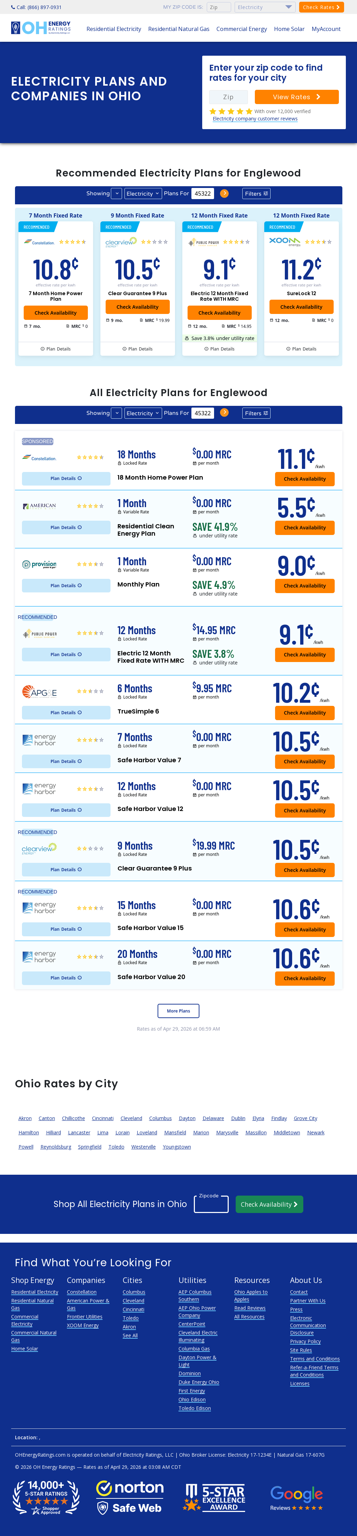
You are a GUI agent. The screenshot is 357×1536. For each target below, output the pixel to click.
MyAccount (326, 29)
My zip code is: (183, 7)
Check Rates (321, 7)
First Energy (191, 1390)
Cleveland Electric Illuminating (198, 1336)
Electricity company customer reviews (255, 118)
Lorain (122, 1132)
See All (130, 1335)
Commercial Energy (242, 29)
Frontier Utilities (84, 1316)
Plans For (176, 193)
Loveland (147, 1132)
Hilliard (53, 1132)
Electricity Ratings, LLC (148, 1454)
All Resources (249, 1316)
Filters (253, 193)
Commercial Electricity (24, 1320)
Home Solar (289, 29)
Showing (98, 193)
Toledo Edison (194, 1408)
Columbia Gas (194, 1348)
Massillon (256, 1132)
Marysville (227, 1132)
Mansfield (175, 1132)
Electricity (140, 193)
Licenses (300, 1383)
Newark (316, 1132)
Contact (299, 1292)
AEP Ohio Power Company (197, 1311)
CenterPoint (191, 1324)
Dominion (189, 1373)
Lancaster (79, 1132)
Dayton (187, 1118)
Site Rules (301, 1350)
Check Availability (301, 307)
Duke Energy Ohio (198, 1382)
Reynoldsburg (55, 1146)
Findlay (279, 1118)
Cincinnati (103, 1118)
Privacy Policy (305, 1341)
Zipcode (209, 1195)
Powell (25, 1146)
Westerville (143, 1146)
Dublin (238, 1118)
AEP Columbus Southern (195, 1295)
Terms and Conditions (315, 1358)
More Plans (178, 1011)
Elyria (258, 1118)
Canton (47, 1118)
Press (296, 1309)
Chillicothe (73, 1118)
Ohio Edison (192, 1399)
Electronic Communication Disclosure (308, 1325)
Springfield (89, 1146)
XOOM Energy (83, 1325)
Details (58, 349)
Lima (102, 1132)
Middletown (287, 1132)
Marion (201, 1132)
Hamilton (28, 1132)
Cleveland (131, 1118)
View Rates (297, 97)
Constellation (82, 1292)
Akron (25, 1118)
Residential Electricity (113, 29)
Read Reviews (250, 1308)
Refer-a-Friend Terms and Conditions (314, 1371)
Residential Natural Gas (179, 29)
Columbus (160, 1118)
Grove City (305, 1118)
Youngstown (177, 1146)
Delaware (213, 1118)
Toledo (116, 1146)
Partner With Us (308, 1300)
